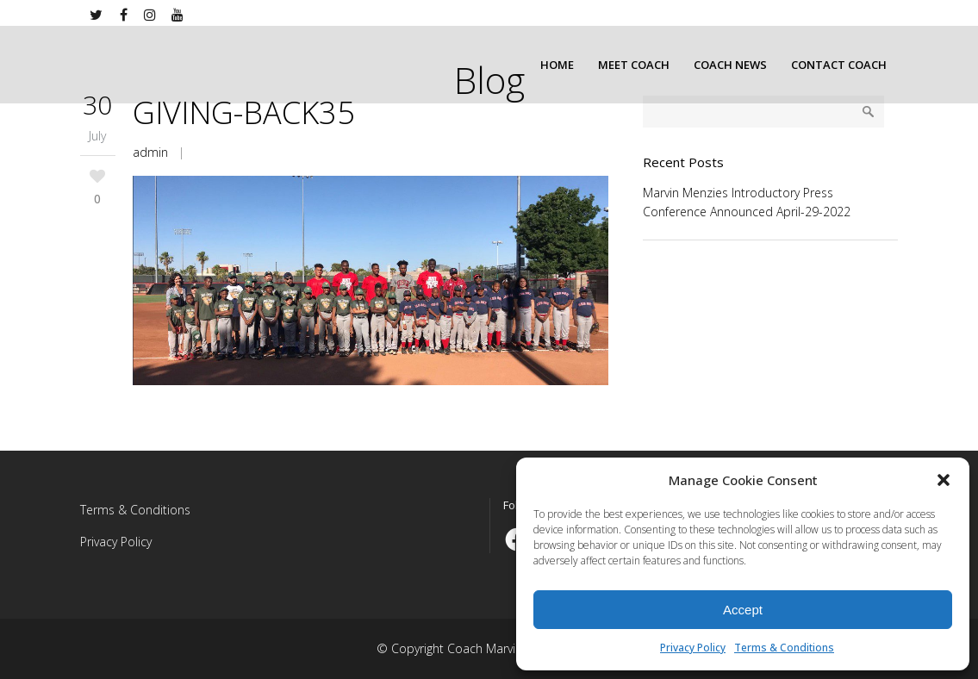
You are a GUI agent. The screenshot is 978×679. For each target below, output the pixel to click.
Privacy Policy (693, 647)
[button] (943, 480)
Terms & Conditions (784, 647)
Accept (743, 609)
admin (150, 152)
